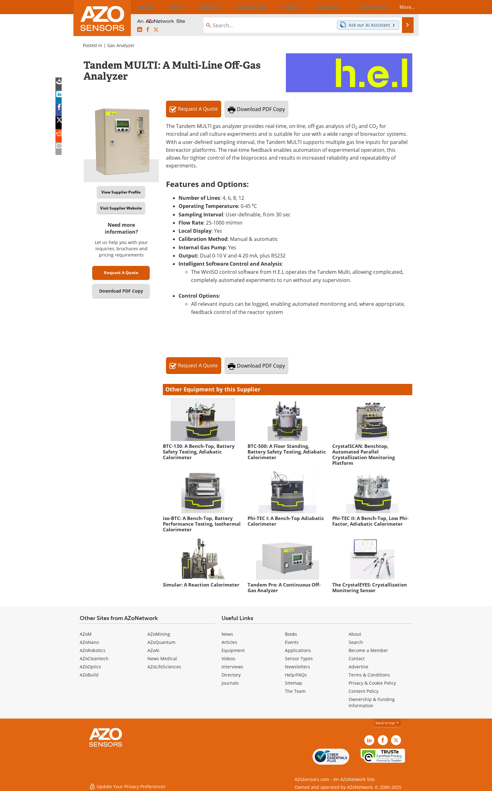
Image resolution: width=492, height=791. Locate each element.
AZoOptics (90, 667)
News (227, 634)
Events (292, 642)
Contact (357, 658)
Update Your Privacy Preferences (127, 783)
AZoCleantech (94, 658)
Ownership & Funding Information (372, 702)
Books (291, 634)
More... (401, 7)
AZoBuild (89, 675)
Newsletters (297, 667)
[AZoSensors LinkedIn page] (139, 29)
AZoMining (158, 634)
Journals (230, 683)
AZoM (86, 634)
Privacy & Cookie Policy (372, 683)
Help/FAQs (296, 675)
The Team (295, 691)
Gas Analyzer (121, 45)
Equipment (233, 650)
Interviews (232, 667)
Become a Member (368, 650)
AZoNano (89, 642)
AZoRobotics (92, 650)
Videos (228, 658)
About (355, 634)
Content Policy (363, 691)
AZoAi (153, 650)
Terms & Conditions (369, 675)
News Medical (162, 658)
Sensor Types (299, 658)
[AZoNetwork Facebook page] (147, 29)
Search (356, 642)
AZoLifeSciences (164, 667)
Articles (229, 642)
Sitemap (293, 683)
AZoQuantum (161, 642)
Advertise (358, 667)
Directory (231, 675)
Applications (298, 650)
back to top (387, 722)
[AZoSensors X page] (155, 29)
